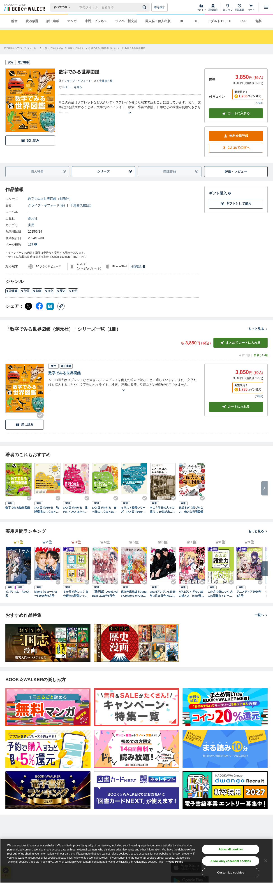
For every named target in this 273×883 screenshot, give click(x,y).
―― (31, 212)
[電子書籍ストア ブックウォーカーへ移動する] (21, 48)
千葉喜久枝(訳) (80, 205)
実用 (31, 225)
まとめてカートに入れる (240, 343)
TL (196, 21)
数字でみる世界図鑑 (64, 373)
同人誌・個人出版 (158, 21)
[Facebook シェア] (39, 306)
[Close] (266, 861)
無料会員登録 (236, 136)
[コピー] (61, 306)
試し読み (30, 140)
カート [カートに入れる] (236, 407)
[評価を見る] (70, 87)
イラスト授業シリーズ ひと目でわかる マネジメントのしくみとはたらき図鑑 (134, 510)
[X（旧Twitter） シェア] (28, 306)
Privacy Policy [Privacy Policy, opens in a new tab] (174, 861)
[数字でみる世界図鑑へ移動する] (135, 48)
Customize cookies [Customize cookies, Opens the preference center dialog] (230, 872)
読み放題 (32, 21)
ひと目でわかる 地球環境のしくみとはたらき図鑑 (46, 510)
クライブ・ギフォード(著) (46, 205)
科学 (73, 290)
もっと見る (258, 329)
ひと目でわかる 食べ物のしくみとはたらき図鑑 (104, 510)
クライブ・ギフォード (77, 80)
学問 (25, 290)
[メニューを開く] (266, 7)
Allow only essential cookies (230, 861)
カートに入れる (236, 113)
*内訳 (259, 102)
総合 (14, 21)
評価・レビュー (236, 171)
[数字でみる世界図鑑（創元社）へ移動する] (104, 48)
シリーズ (114, 171)
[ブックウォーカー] (24, 7)
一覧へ (261, 615)
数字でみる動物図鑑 (17, 507)
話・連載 (52, 21)
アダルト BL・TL (220, 21)
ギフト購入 (220, 193)
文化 (49, 290)
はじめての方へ (236, 148)
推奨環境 (138, 266)
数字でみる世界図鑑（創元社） (50, 199)
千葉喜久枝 (106, 80)
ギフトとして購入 (236, 204)
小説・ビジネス (96, 21)
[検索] (145, 7)
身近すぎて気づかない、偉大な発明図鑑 (191, 509)
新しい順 (260, 355)
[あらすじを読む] (130, 107)
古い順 (244, 355)
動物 (37, 290)
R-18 (244, 21)
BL (182, 21)
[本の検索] (63, 7)
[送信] (145, 7)
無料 (258, 21)
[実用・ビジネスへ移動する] (76, 48)
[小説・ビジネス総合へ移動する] (53, 48)
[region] (136, 861)
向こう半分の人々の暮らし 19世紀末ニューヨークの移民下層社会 (162, 510)
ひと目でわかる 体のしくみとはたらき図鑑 (75, 510)
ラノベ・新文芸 (126, 21)
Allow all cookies (231, 849)
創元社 (32, 218)
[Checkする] (51, 129)
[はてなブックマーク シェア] (50, 306)
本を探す (159, 7)
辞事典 (11, 290)
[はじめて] (227, 7)
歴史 (61, 290)
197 (32, 244)
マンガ (72, 21)
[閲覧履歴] (239, 7)
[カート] (251, 7)
